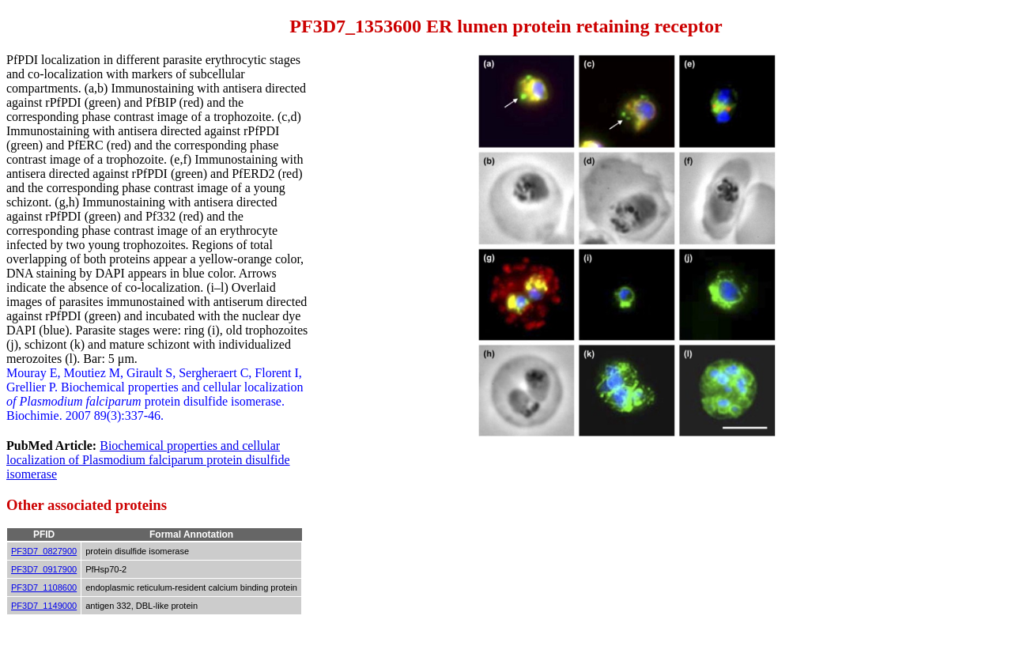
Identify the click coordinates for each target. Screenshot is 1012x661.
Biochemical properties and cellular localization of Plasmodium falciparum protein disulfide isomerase (148, 460)
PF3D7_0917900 (44, 569)
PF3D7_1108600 (44, 587)
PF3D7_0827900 (44, 551)
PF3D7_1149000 (44, 605)
